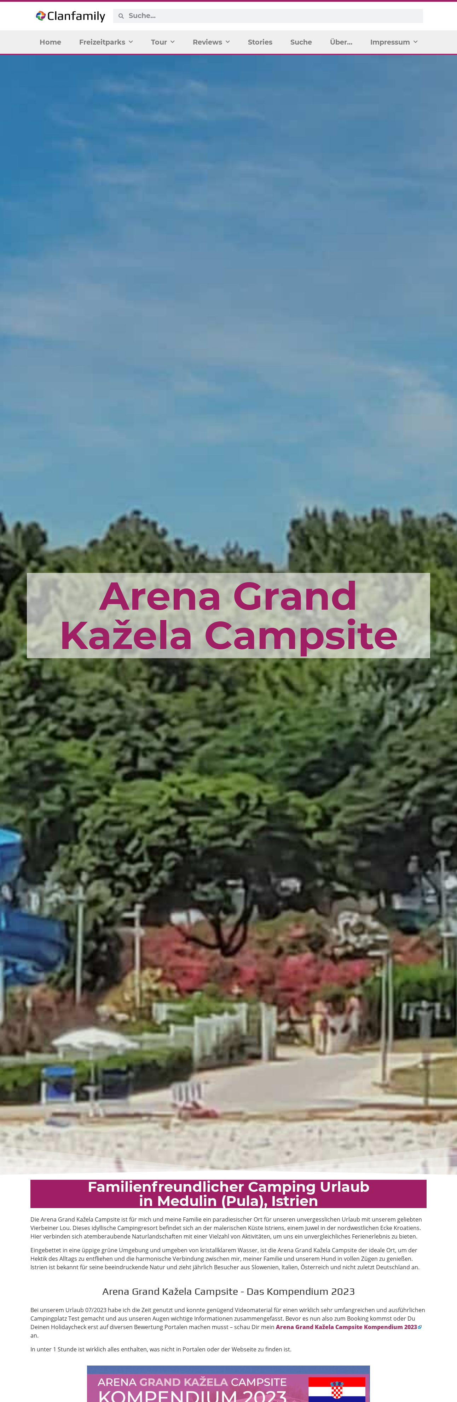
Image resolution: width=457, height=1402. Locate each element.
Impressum (394, 42)
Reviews (211, 42)
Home (50, 42)
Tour (163, 42)
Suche (301, 42)
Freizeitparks (106, 42)
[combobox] (273, 16)
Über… (341, 42)
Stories (260, 42)
